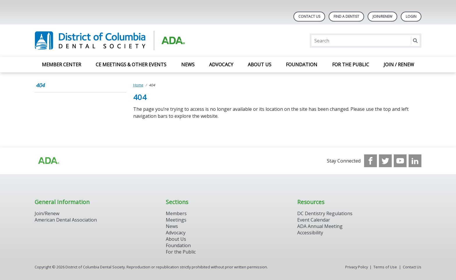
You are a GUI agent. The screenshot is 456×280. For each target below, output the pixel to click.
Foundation (301, 64)
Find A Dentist (346, 16)
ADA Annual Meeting (320, 226)
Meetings (176, 220)
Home (138, 85)
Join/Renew (382, 16)
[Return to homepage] (110, 40)
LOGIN (411, 16)
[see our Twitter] (385, 160)
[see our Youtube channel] (400, 160)
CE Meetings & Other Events (131, 64)
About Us (259, 64)
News (188, 64)
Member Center (61, 64)
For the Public (350, 64)
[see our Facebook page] (370, 160)
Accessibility (310, 232)
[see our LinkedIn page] (415, 160)
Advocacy (221, 64)
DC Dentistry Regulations (324, 213)
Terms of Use (385, 267)
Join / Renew (399, 64)
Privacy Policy (356, 267)
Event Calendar (313, 220)
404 (40, 85)
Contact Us (309, 16)
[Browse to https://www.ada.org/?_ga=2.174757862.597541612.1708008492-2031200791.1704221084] (48, 161)
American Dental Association (66, 220)
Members (176, 213)
